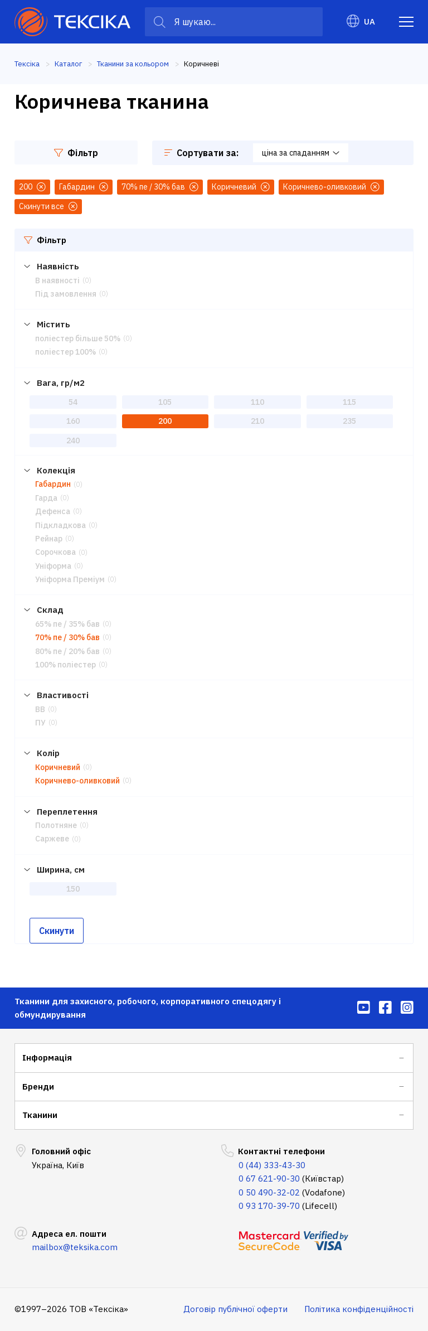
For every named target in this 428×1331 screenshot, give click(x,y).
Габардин (53, 484)
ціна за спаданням (300, 153)
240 (73, 440)
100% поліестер (65, 665)
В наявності (57, 280)
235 (349, 421)
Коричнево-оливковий (77, 781)
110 (257, 402)
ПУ (40, 723)
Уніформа (53, 566)
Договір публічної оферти (235, 1309)
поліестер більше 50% (77, 338)
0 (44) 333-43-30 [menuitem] (272, 1165)
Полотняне (56, 825)
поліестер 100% (65, 352)
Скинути (56, 930)
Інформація (47, 1057)
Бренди (38, 1086)
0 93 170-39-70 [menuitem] (269, 1206)
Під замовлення (65, 294)
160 (73, 421)
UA (361, 21)
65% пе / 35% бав (67, 624)
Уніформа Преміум (70, 579)
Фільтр (76, 152)
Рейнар (48, 539)
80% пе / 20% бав (67, 651)
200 (165, 421)
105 (165, 402)
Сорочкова (55, 552)
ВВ (40, 709)
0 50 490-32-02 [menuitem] (269, 1192)
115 (349, 402)
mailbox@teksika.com (75, 1247)
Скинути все (48, 206)
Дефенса (52, 511)
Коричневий (57, 767)
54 (73, 402)
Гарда (46, 498)
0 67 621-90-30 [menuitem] (269, 1178)
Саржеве (52, 839)
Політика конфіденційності (359, 1309)
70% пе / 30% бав (67, 637)
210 (257, 421)
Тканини (39, 1115)
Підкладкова (60, 525)
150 (73, 889)
